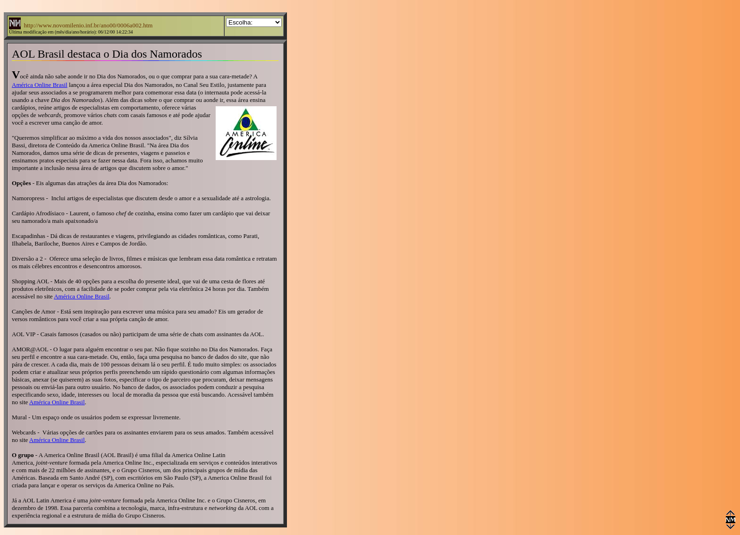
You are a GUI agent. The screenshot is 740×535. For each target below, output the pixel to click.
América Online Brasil (39, 84)
